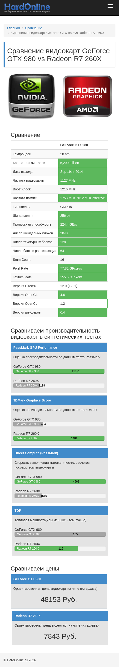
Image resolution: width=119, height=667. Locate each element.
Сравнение (33, 28)
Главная (13, 28)
